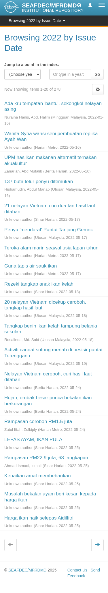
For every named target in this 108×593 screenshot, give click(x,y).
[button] (79, 5)
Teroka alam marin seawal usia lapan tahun (51, 248)
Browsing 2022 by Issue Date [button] (37, 20)
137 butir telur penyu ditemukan (38, 181)
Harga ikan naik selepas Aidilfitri (38, 518)
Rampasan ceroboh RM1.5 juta (38, 421)
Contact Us (77, 570)
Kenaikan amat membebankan (37, 475)
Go (97, 74)
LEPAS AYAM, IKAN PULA (33, 439)
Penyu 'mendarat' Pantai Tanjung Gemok (48, 229)
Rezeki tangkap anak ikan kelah (38, 284)
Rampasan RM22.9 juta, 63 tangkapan (46, 457)
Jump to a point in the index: (31, 64)
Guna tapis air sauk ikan (30, 266)
